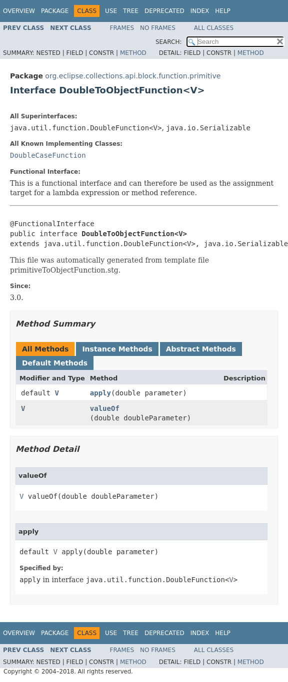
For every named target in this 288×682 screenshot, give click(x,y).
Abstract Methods (201, 349)
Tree (130, 10)
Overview (19, 10)
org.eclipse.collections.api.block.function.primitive (132, 76)
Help (222, 10)
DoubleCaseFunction (48, 155)
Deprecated (164, 10)
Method (133, 52)
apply (100, 393)
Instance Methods (117, 349)
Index (200, 10)
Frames (122, 27)
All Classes (214, 27)
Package (54, 10)
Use (111, 10)
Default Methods (55, 363)
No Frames (158, 27)
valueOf (105, 408)
